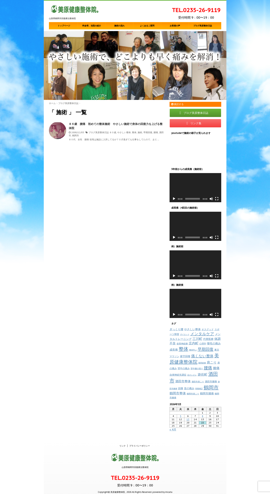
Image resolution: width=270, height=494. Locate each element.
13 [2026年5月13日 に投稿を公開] (188, 419)
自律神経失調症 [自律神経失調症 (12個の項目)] (178, 374)
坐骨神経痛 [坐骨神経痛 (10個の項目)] (182, 343)
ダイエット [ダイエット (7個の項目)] (185, 334)
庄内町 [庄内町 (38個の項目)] (193, 343)
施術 (140, 132)
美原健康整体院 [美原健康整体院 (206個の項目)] (194, 358)
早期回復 (147, 132)
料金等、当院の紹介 (91, 26)
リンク (122, 442)
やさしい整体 (124, 132)
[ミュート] (211, 198)
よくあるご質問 (147, 26)
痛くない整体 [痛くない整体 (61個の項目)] (202, 355)
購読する (177, 104)
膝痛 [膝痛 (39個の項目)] (216, 368)
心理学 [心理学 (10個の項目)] (202, 343)
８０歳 (112, 132)
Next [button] (223, 65)
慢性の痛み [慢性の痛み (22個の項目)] (214, 343)
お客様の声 (175, 26)
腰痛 (156, 132)
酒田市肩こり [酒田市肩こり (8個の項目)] (198, 381)
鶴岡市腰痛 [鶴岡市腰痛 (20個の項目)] (207, 393)
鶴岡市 (75, 135)
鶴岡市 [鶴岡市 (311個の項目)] (211, 387)
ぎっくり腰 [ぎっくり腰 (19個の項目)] (176, 329)
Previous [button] (47, 65)
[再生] (174, 198)
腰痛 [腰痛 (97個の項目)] (208, 367)
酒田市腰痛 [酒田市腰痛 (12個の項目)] (211, 381)
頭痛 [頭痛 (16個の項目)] (180, 388)
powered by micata (162, 488)
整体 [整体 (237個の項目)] (183, 349)
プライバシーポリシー (139, 442)
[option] (135, 65)
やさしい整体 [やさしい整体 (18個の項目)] (192, 329)
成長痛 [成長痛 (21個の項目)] (174, 349)
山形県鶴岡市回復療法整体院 (135, 463)
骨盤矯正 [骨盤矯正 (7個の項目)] (199, 388)
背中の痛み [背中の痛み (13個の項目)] (184, 368)
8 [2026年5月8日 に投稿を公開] (202, 416)
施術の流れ (119, 26)
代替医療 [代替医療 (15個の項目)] (208, 339)
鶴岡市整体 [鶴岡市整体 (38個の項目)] (178, 393)
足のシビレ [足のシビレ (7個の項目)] (192, 375)
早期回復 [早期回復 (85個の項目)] (205, 349)
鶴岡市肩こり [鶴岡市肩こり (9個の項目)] (193, 393)
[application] (195, 187)
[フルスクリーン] (216, 198)
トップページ (64, 26)
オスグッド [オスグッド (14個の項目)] (208, 329)
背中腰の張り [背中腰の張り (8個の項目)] (197, 368)
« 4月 (173, 429)
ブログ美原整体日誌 (202, 26)
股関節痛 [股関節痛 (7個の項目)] (202, 363)
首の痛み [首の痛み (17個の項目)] (189, 388)
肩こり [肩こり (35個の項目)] (212, 362)
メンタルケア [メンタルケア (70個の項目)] (202, 333)
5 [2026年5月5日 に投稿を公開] (180, 416)
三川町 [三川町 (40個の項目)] (197, 338)
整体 (134, 132)
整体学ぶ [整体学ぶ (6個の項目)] (193, 350)
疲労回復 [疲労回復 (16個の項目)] (185, 356)
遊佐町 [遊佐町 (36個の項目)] (202, 374)
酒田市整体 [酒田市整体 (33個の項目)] (183, 381)
